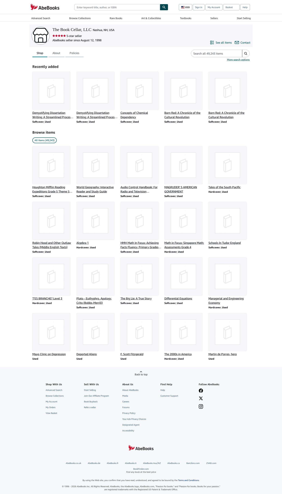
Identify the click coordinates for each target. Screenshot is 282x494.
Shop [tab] (39, 53)
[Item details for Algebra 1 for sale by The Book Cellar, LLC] (97, 223)
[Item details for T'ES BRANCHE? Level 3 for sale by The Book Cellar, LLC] (53, 279)
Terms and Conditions (188, 480)
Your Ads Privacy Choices (134, 419)
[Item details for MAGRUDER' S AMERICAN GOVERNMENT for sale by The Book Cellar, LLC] (185, 170)
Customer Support (169, 395)
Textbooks (185, 18)
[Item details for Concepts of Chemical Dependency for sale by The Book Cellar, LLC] (141, 95)
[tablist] (58, 53)
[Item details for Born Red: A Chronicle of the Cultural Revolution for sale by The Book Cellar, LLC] (185, 95)
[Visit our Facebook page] (201, 391)
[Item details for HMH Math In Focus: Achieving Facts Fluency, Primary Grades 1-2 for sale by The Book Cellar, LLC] (141, 225)
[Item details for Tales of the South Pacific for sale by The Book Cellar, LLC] (229, 167)
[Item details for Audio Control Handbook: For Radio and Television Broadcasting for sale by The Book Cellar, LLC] (141, 170)
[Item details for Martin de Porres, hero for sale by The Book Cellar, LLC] (229, 334)
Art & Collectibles (151, 18)
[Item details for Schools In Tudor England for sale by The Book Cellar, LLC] (229, 223)
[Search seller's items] (213, 53)
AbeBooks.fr (112, 463)
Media (125, 395)
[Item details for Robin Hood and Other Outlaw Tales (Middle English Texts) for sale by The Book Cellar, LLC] (53, 225)
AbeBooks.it (131, 463)
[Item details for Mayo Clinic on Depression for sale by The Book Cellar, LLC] (53, 334)
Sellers (214, 18)
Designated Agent (131, 424)
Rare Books (116, 18)
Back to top (141, 374)
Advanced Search (40, 18)
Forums (125, 407)
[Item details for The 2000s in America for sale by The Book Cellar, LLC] (185, 334)
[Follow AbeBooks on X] (201, 398)
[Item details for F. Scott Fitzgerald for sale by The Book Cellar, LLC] (141, 334)
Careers (125, 401)
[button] (245, 53)
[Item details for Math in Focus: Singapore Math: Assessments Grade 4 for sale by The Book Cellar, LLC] (185, 225)
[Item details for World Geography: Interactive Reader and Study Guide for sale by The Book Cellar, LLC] (97, 170)
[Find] (164, 7)
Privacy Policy (128, 413)
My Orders (50, 407)
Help (245, 7)
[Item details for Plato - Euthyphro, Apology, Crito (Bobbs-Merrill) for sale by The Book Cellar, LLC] (97, 281)
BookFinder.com (141, 470)
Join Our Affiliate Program (96, 395)
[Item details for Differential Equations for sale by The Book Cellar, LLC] (185, 279)
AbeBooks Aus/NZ (152, 463)
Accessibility (128, 430)
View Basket (51, 413)
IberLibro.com (193, 463)
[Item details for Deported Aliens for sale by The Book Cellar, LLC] (97, 334)
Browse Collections (80, 18)
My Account (214, 7)
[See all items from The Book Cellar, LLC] (221, 42)
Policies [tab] (74, 53)
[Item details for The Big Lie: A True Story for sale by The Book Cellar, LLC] (141, 279)
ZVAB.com (211, 463)
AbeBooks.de (94, 463)
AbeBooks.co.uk (73, 463)
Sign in (198, 7)
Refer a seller (90, 407)
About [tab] (56, 53)
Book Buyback (90, 401)
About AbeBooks (130, 390)
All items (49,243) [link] (44, 140)
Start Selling (244, 18)
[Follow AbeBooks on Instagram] (201, 407)
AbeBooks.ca (173, 463)
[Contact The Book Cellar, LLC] (242, 42)
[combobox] (117, 7)
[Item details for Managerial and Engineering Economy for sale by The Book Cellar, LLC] (229, 281)
